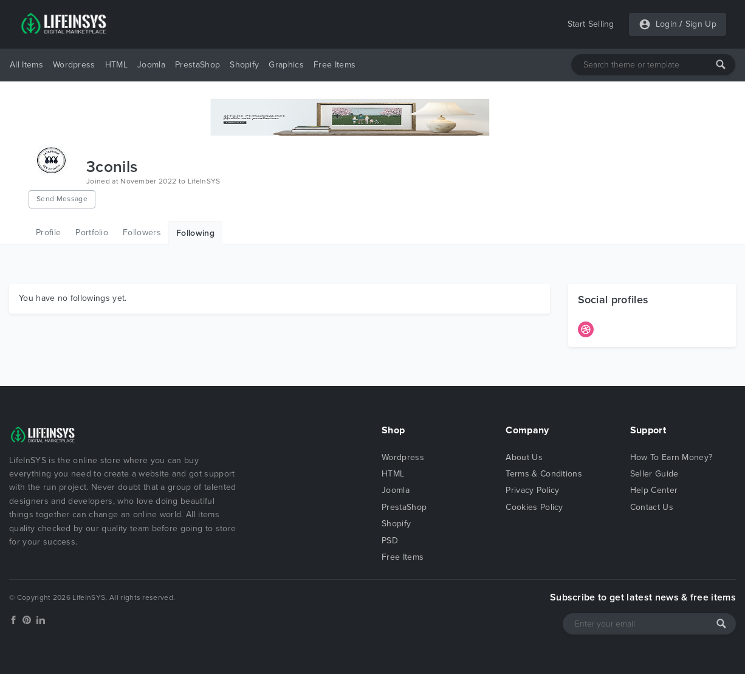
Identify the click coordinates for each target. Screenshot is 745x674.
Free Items (334, 65)
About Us (524, 457)
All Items (26, 65)
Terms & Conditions (544, 474)
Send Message (62, 198)
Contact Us (651, 507)
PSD (390, 540)
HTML (116, 65)
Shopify (244, 65)
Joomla (151, 65)
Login (667, 24)
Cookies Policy (534, 507)
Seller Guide (654, 474)
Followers (142, 232)
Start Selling (591, 24)
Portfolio (91, 232)
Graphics (286, 65)
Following (195, 233)
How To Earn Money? (671, 457)
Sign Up (700, 24)
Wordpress (74, 65)
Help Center (654, 490)
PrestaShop (197, 65)
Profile (48, 232)
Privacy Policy (532, 490)
